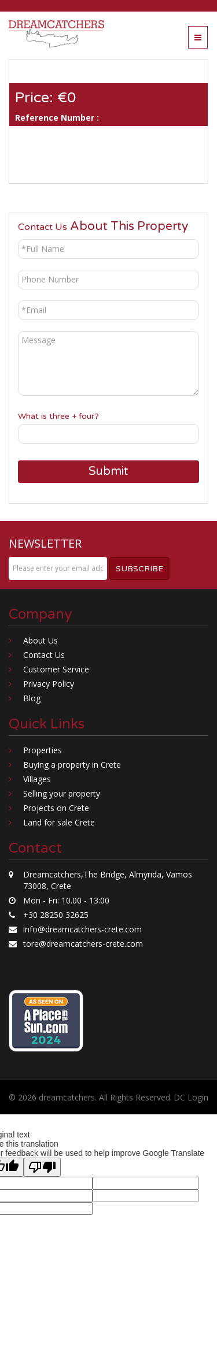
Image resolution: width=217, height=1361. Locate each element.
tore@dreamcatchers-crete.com (83, 943)
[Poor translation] (42, 1167)
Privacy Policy (48, 683)
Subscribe (139, 569)
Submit (108, 471)
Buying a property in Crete (72, 764)
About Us (40, 640)
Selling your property (61, 793)
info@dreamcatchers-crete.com (82, 929)
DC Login (191, 1097)
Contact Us (44, 654)
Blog (32, 698)
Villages (37, 779)
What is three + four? (58, 416)
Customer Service (56, 669)
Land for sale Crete (59, 822)
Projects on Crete (56, 807)
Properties (42, 750)
